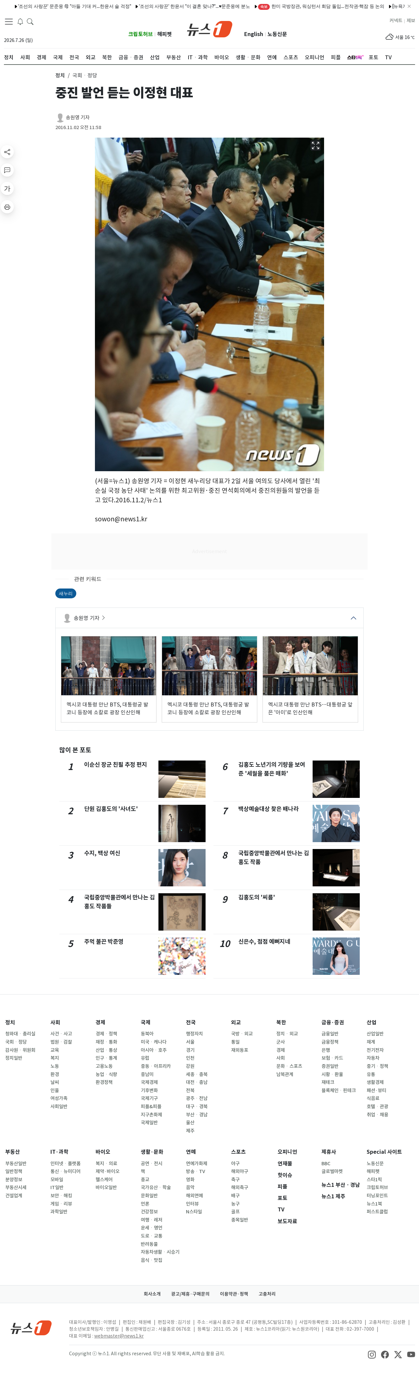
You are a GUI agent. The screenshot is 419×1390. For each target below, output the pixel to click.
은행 (325, 1050)
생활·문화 (152, 1152)
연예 (191, 1152)
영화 (190, 1180)
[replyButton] (7, 170)
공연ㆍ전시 (151, 1164)
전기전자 (375, 1050)
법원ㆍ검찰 (61, 1042)
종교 (145, 1180)
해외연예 (194, 1196)
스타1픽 (374, 1180)
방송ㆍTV (195, 1171)
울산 (190, 1123)
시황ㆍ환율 (332, 1074)
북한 (281, 1022)
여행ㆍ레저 (151, 1220)
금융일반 (329, 1034)
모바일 (56, 1180)
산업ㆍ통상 (106, 1050)
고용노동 (104, 1066)
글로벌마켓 (332, 1171)
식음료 (373, 1098)
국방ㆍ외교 (242, 1034)
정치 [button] (60, 75)
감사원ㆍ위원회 (20, 1050)
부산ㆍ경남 (197, 1115)
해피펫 (164, 34)
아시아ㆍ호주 (154, 1050)
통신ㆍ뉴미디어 (65, 1171)
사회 (55, 1022)
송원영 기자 (78, 117)
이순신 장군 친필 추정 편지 (115, 764)
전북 (190, 1090)
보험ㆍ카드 (332, 1058)
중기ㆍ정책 (377, 1066)
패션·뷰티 (376, 1090)
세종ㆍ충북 (197, 1074)
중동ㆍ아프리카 (156, 1066)
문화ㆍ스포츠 (289, 1066)
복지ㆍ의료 (106, 1164)
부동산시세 (16, 1187)
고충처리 (267, 1294)
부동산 (12, 1152)
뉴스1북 (374, 1204)
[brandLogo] (209, 28)
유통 (371, 1074)
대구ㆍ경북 (197, 1107)
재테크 (327, 1082)
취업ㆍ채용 (377, 1115)
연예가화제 (196, 1164)
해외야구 (239, 1171)
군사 (280, 1042)
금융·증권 (332, 1022)
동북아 (147, 1034)
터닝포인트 (377, 1196)
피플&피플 (151, 1107)
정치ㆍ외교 (287, 1034)
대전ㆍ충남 (197, 1082)
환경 (54, 1074)
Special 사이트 (384, 1152)
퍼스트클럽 (377, 1212)
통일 (235, 1042)
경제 (100, 1022)
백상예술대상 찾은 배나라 (268, 809)
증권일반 (329, 1066)
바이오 (103, 1152)
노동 (54, 1066)
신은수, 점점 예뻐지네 (264, 941)
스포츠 (238, 1152)
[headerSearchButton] (30, 21)
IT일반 (57, 1187)
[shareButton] (7, 151)
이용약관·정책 (234, 1294)
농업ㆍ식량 (106, 1074)
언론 (145, 1204)
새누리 (66, 593)
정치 (10, 1022)
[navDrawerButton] (9, 21)
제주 (190, 1131)
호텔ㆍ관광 (377, 1107)
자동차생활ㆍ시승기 (160, 1252)
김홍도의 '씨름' (256, 897)
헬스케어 (104, 1180)
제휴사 (328, 1152)
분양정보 (13, 1180)
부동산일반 (16, 1164)
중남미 (147, 1074)
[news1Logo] (31, 1327)
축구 (235, 1180)
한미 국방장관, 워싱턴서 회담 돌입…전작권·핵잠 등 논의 (297, 6)
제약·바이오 (107, 1171)
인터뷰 (192, 1204)
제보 (411, 21)
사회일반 (58, 1107)
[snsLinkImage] (372, 1354)
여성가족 (58, 1098)
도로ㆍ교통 (151, 1236)
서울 (190, 1042)
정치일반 (13, 1058)
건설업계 (13, 1196)
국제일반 (149, 1123)
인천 (190, 1058)
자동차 (373, 1058)
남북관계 (284, 1074)
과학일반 (58, 1212)
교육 (54, 1050)
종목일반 (239, 1220)
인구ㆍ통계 (106, 1058)
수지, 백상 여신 (102, 853)
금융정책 (329, 1042)
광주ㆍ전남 (197, 1098)
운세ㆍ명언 (151, 1228)
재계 (371, 1042)
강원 (190, 1066)
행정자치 (194, 1034)
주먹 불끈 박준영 (103, 941)
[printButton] (7, 206)
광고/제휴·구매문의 (190, 1294)
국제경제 (149, 1082)
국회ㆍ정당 (16, 1042)
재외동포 (239, 1050)
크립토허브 (140, 34)
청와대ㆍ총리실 (20, 1034)
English (253, 34)
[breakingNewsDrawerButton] (20, 21)
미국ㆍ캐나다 (154, 1042)
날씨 (54, 1082)
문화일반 (149, 1196)
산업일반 (375, 1034)
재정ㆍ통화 (106, 1042)
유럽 (145, 1058)
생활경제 (375, 1082)
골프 (235, 1212)
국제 (146, 1022)
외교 (236, 1022)
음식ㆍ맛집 (151, 1260)
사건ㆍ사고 (61, 1034)
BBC (325, 1164)
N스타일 (194, 1212)
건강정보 (149, 1212)
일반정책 (13, 1171)
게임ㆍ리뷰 (61, 1204)
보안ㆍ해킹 (61, 1196)
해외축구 (239, 1187)
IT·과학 (59, 1152)
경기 (190, 1050)
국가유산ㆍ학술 (156, 1187)
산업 (371, 1022)
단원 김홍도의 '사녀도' (111, 809)
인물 (54, 1090)
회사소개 (152, 1294)
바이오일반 (106, 1187)
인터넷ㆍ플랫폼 (65, 1164)
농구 (235, 1204)
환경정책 (104, 1082)
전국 (191, 1022)
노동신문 (277, 34)
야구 (235, 1164)
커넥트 (396, 21)
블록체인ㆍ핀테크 (338, 1090)
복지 (54, 1058)
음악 (190, 1187)
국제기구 (149, 1098)
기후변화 (149, 1090)
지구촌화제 (151, 1115)
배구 (235, 1196)
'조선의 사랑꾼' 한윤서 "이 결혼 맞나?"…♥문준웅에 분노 (171, 6)
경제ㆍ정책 (106, 1034)
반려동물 (149, 1244)
